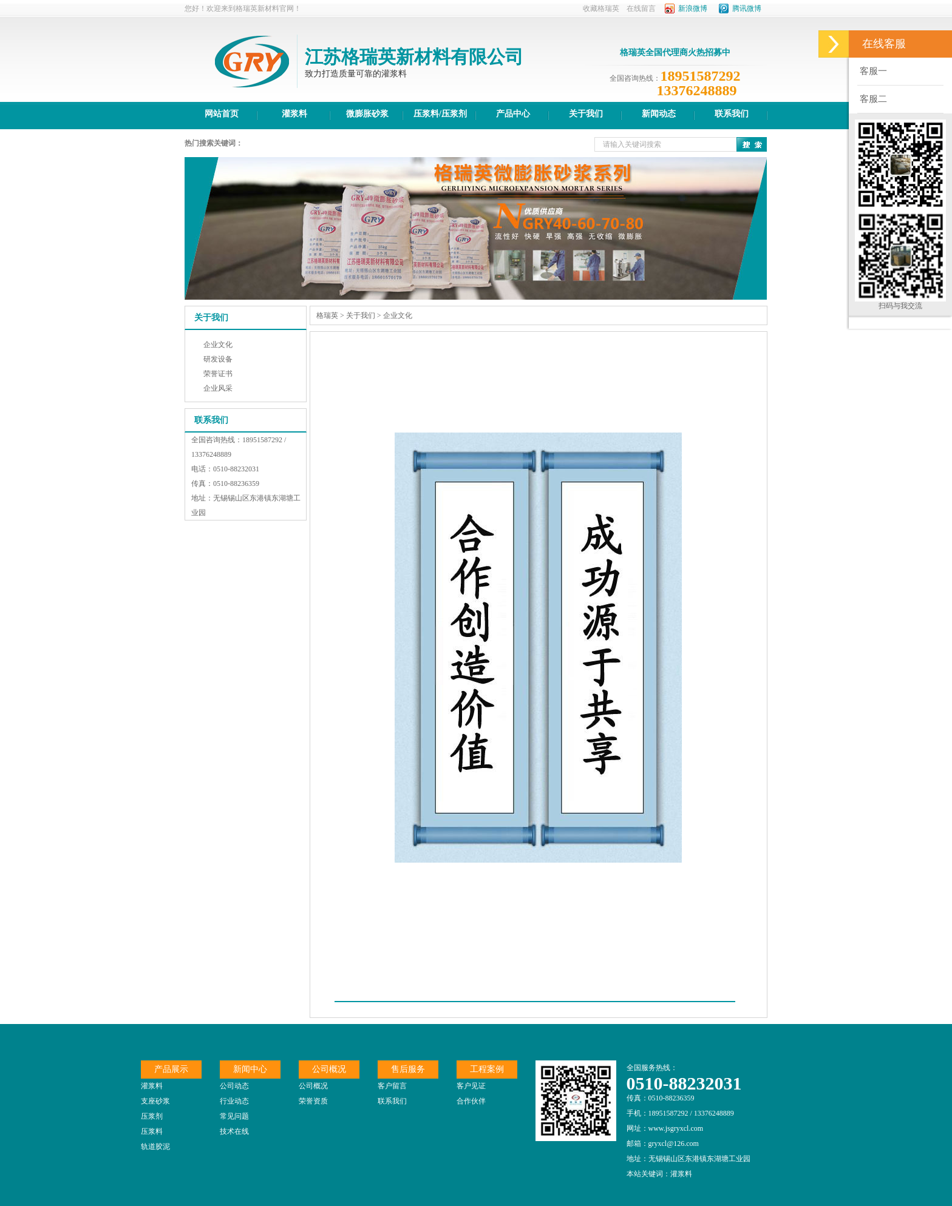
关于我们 (360, 315)
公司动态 (234, 1086)
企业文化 (218, 344)
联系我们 (392, 1101)
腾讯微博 (746, 8)
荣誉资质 (313, 1101)
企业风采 (218, 388)
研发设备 (218, 359)
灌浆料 (152, 1086)
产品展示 (171, 1069)
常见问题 (234, 1116)
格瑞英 (327, 315)
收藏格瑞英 (601, 8)
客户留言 (392, 1086)
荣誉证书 (218, 373)
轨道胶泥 (155, 1146)
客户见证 (471, 1086)
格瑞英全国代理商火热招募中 (675, 52)
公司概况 (329, 1069)
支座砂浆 (155, 1101)
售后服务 (408, 1069)
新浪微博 (692, 8)
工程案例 (487, 1069)
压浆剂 (152, 1116)
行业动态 (234, 1101)
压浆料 (152, 1131)
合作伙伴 (471, 1101)
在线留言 (641, 8)
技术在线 (234, 1131)
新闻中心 (250, 1069)
